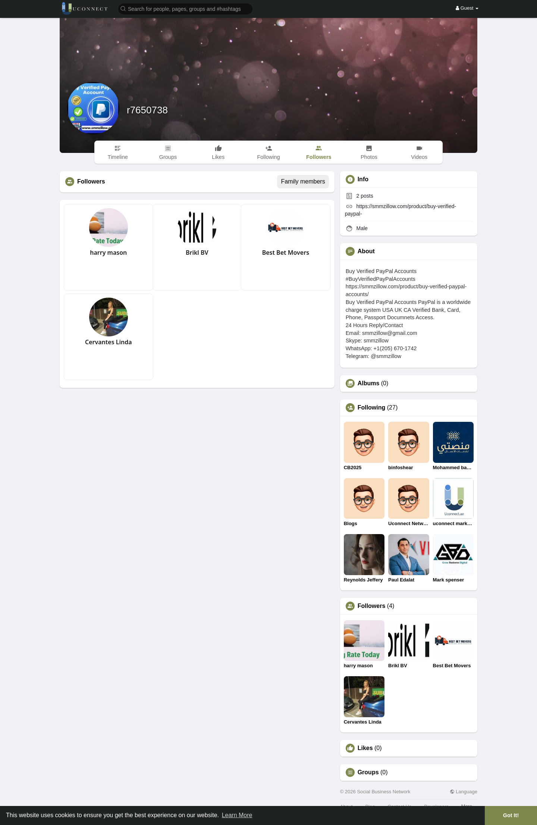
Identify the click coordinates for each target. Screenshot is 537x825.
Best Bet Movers (285, 252)
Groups (368, 772)
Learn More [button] (237, 815)
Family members (303, 181)
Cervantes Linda (108, 342)
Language (463, 791)
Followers (372, 606)
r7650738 (147, 110)
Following (372, 408)
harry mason (108, 252)
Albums (369, 383)
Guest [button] (467, 8)
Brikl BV (197, 252)
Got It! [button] (511, 815)
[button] (185, 8)
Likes (365, 748)
